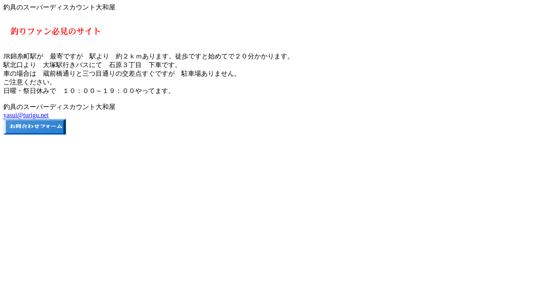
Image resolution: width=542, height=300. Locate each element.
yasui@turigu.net (26, 115)
